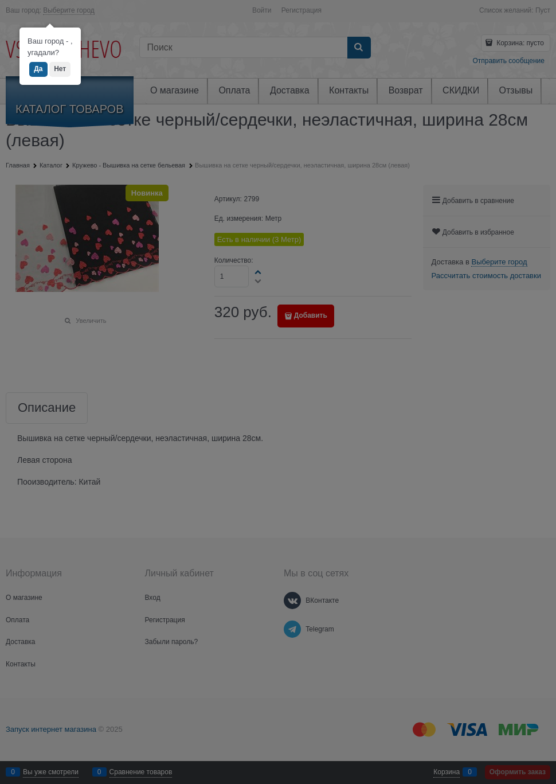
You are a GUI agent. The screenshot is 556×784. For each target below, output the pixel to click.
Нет (60, 69)
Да (38, 69)
